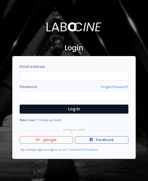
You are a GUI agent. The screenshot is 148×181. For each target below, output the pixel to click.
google (46, 139)
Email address (32, 66)
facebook (102, 139)
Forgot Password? (114, 86)
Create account (49, 120)
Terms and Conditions (83, 149)
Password (28, 86)
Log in (74, 109)
